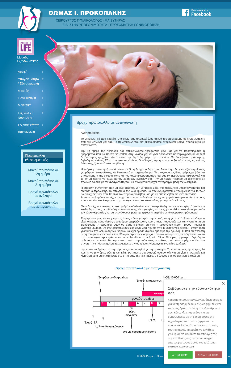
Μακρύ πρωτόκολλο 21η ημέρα (43, 183)
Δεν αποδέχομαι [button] (208, 354)
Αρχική (29, 72)
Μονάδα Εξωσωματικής (27, 58)
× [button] (223, 283)
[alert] (195, 322)
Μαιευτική (29, 105)
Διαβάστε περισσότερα (181, 346)
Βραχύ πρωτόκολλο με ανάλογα (43, 194)
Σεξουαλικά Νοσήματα (29, 115)
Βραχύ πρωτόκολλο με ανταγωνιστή (43, 204)
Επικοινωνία (26, 131)
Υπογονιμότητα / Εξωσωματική (29, 81)
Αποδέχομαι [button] (180, 354)
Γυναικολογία (29, 98)
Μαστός (29, 91)
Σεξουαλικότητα (29, 125)
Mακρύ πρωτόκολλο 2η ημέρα (43, 172)
